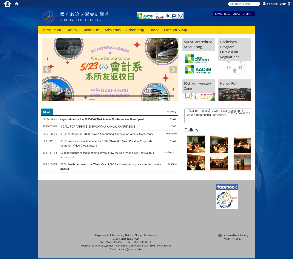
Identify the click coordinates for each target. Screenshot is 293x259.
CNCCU (236, 13)
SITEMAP (247, 13)
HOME (218, 13)
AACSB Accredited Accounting (198, 44)
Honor (154, 30)
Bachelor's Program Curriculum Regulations (229, 49)
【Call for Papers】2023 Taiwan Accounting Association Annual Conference (107, 134)
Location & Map (175, 30)
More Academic (240, 112)
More (173, 111)
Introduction (52, 30)
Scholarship (135, 30)
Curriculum (91, 30)
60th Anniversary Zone (197, 86)
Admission (113, 30)
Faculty (72, 30)
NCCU (227, 13)
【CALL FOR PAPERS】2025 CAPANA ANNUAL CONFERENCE (98, 126)
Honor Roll (228, 83)
